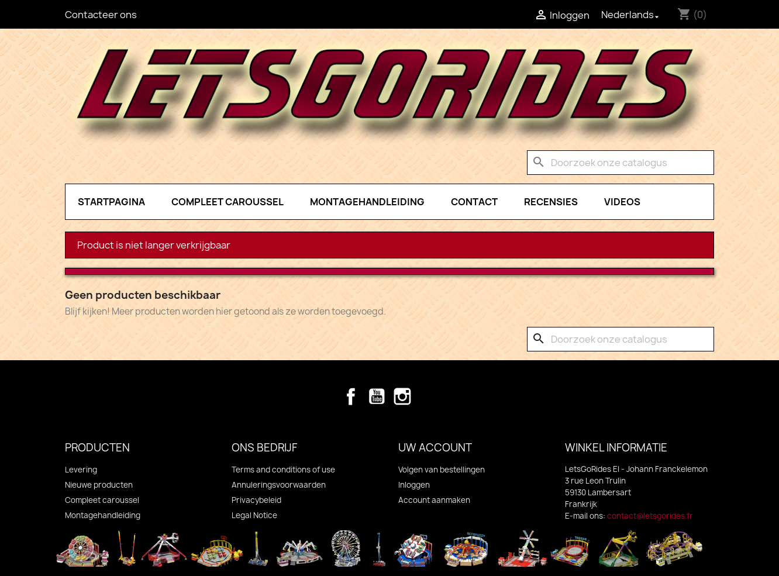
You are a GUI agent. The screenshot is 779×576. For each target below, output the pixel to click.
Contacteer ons (101, 14)
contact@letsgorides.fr (650, 516)
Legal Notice (254, 515)
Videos (622, 201)
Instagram (402, 396)
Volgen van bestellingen (441, 469)
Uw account (435, 447)
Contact (474, 201)
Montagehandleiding (367, 201)
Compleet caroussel (227, 201)
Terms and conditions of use (283, 469)
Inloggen (414, 485)
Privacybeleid (256, 500)
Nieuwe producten (99, 485)
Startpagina (111, 201)
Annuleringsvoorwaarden (279, 485)
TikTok (428, 396)
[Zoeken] (620, 162)
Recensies (551, 201)
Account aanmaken (434, 500)
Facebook (351, 396)
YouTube (376, 396)
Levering (81, 469)
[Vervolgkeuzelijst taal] (631, 14)
